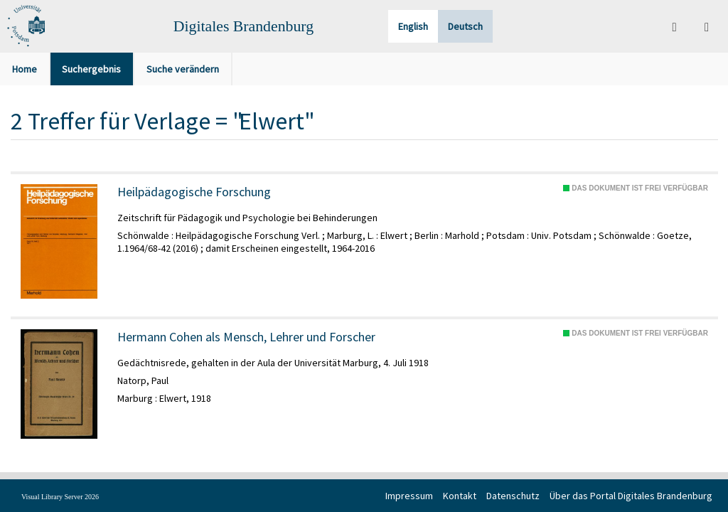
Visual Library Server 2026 (60, 497)
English (413, 26)
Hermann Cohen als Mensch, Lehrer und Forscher (246, 337)
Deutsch (465, 26)
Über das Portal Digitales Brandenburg (631, 495)
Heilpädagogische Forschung (194, 192)
